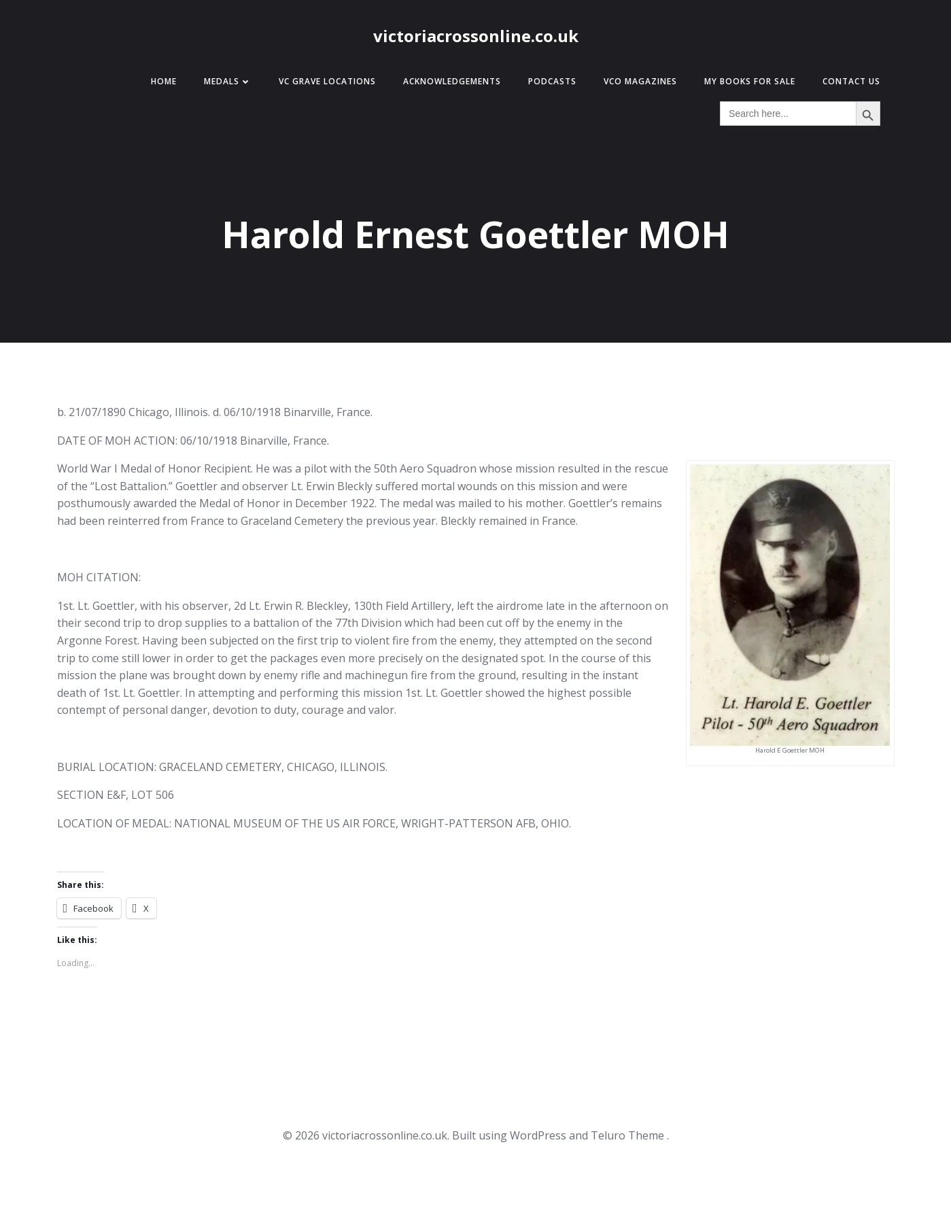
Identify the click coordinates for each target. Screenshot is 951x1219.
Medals (228, 81)
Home (164, 81)
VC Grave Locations (327, 81)
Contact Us (851, 81)
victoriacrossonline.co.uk (475, 35)
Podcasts (552, 81)
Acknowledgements (452, 81)
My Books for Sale (749, 81)
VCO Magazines (640, 81)
